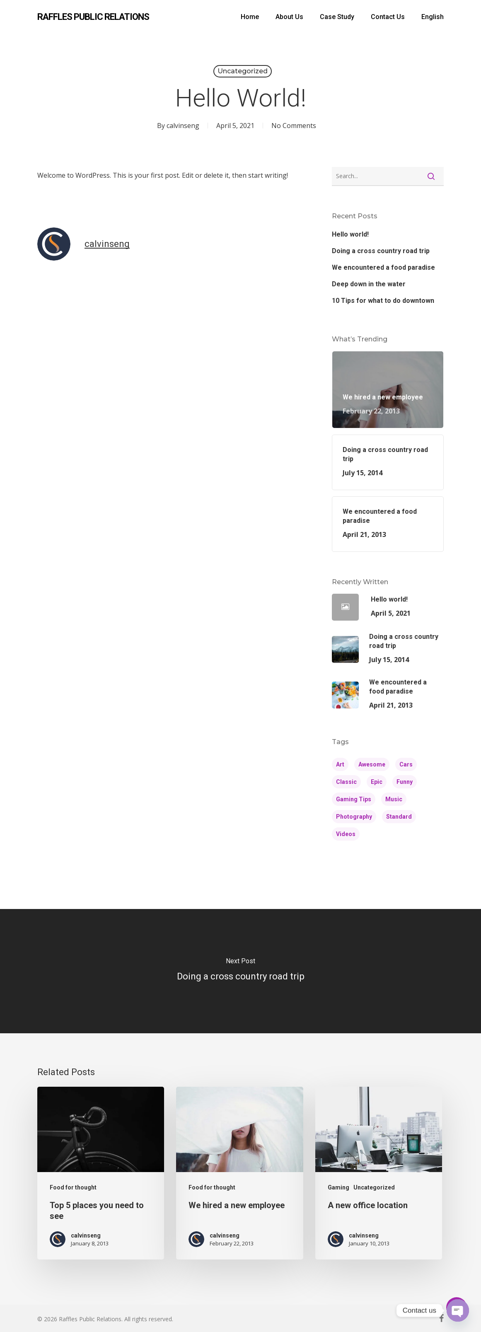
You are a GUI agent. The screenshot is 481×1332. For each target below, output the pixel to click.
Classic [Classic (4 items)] (346, 781)
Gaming (338, 1187)
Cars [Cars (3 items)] (406, 764)
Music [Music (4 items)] (393, 799)
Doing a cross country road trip (381, 251)
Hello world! (350, 234)
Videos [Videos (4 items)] (345, 834)
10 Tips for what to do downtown (383, 301)
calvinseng (183, 125)
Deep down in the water (369, 284)
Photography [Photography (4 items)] (354, 816)
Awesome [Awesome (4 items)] (371, 764)
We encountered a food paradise (383, 267)
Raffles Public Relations (93, 17)
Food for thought (73, 1187)
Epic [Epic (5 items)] (376, 781)
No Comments (293, 125)
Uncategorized (243, 71)
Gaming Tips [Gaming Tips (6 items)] (353, 799)
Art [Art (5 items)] (340, 764)
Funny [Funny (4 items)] (404, 781)
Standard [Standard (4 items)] (399, 816)
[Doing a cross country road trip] (240, 971)
